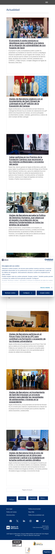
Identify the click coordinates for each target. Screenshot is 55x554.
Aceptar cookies (45, 293)
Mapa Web (31, 512)
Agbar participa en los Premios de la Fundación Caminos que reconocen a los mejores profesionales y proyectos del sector (26, 160)
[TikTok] (44, 521)
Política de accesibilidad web (36, 515)
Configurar (27, 293)
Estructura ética (10, 515)
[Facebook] (11, 521)
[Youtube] (37, 521)
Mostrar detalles (45, 287)
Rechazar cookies (10, 293)
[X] (17, 521)
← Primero (11, 499)
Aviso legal (9, 509)
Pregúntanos (47, 552)
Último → (43, 498)
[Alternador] (46, 2)
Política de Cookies (11, 512)
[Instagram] (30, 521)
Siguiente (33, 498)
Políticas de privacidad (34, 509)
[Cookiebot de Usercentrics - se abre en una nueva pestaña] (46, 260)
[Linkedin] (24, 521)
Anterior (22, 498)
